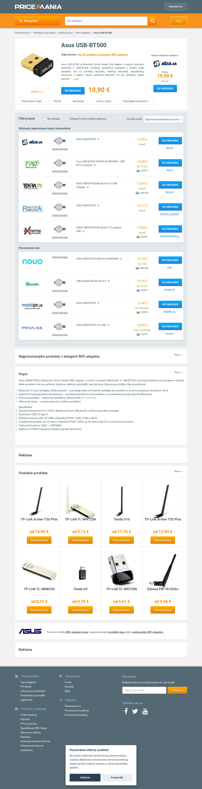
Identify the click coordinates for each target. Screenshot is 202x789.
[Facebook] (126, 712)
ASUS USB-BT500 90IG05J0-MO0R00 (97, 258)
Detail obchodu (60, 149)
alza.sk (169, 147)
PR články (26, 686)
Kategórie (29, 21)
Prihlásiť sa (175, 7)
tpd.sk (169, 170)
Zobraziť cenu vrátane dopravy (87, 118)
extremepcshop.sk (169, 236)
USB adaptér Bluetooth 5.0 (91, 280)
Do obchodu (165, 88)
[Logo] (165, 63)
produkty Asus (116, 632)
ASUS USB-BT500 (86, 139)
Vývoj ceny (103, 101)
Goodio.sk (169, 289)
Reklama (25, 736)
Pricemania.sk (22, 32)
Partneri (25, 719)
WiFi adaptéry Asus (77, 632)
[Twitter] (135, 712)
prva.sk (169, 333)
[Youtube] (145, 712)
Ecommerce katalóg (76, 714)
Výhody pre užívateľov (33, 691)
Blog (178, 21)
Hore (177, 354)
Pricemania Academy (77, 710)
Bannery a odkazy (31, 732)
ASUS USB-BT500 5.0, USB (91, 324)
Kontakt (69, 686)
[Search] (153, 20)
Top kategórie (28, 682)
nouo (169, 267)
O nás (68, 682)
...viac (75, 78)
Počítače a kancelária (44, 32)
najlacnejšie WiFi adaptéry (147, 632)
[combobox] (163, 119)
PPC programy (29, 723)
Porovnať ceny (32, 101)
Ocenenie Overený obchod (35, 741)
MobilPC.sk (169, 311)
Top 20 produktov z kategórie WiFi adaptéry (102, 54)
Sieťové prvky (66, 32)
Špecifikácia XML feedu (34, 728)
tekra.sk (169, 192)
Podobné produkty (135, 101)
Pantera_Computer (169, 214)
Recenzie (78, 101)
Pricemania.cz (73, 706)
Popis (57, 101)
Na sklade (53, 118)
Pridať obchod (29, 714)
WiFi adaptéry (83, 32)
